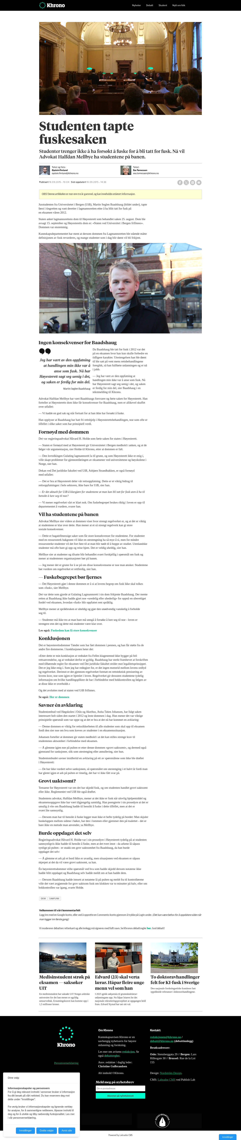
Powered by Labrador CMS (120, 1135)
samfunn (54, 899)
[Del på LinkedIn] (192, 182)
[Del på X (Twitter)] (186, 182)
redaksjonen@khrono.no (165, 1037)
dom (43, 899)
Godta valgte (47, 1130)
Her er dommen (59, 697)
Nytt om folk (178, 7)
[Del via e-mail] (198, 182)
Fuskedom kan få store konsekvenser (74, 630)
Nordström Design (171, 1073)
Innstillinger (227, 1137)
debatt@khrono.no (162, 1041)
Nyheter (136, 7)
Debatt (149, 7)
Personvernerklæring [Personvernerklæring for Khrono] (66, 1063)
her (149, 928)
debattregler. (112, 1055)
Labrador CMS (166, 1079)
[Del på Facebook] (180, 182)
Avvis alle (67, 1130)
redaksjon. (128, 1051)
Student (163, 7)
